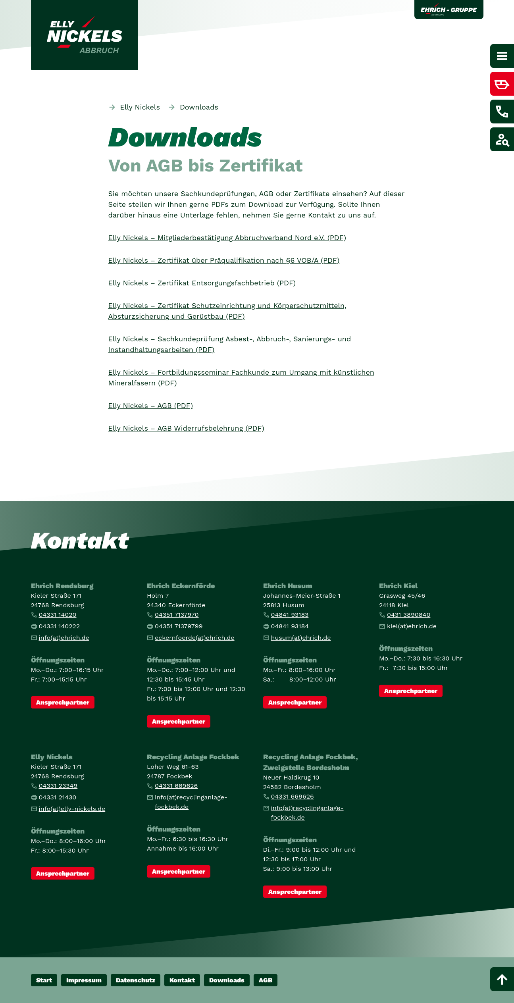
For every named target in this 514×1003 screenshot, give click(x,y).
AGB (265, 980)
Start (44, 980)
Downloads (226, 980)
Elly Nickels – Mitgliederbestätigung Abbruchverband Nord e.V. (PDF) (227, 237)
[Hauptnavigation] (502, 56)
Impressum (84, 980)
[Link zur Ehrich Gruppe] (449, 9)
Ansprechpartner (62, 702)
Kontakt (321, 215)
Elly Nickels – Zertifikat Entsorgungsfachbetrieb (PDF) (202, 283)
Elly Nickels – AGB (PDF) (150, 405)
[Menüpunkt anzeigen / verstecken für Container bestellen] (502, 84)
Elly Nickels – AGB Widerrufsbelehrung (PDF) (186, 428)
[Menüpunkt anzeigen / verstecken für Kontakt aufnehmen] (502, 111)
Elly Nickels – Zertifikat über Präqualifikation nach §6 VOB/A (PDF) (224, 260)
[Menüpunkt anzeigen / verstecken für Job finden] (502, 139)
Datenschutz (135, 980)
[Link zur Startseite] (84, 35)
